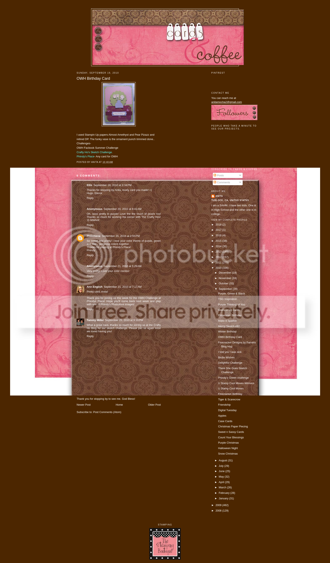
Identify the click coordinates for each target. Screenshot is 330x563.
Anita (219, 196)
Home (119, 404)
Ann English (94, 286)
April (222, 482)
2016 (219, 235)
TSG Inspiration (227, 299)
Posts (219, 175)
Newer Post (83, 404)
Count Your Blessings (231, 437)
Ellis (89, 185)
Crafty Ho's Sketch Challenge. (95, 152)
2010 (219, 267)
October (224, 283)
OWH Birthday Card (93, 78)
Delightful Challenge (230, 362)
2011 (219, 262)
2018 (219, 224)
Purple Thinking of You (231, 304)
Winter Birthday (227, 331)
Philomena (93, 236)
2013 (219, 251)
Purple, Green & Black (231, 293)
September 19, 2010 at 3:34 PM (112, 185)
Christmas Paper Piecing (233, 426)
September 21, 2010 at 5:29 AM (122, 266)
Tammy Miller (95, 320)
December (225, 272)
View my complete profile (229, 220)
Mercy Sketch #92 (229, 326)
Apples (222, 415)
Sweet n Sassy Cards (231, 431)
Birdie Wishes (226, 357)
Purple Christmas (228, 442)
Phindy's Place (85, 156)
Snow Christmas (228, 453)
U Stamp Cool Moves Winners (236, 383)
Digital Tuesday (227, 410)
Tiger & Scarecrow (229, 399)
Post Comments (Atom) (107, 412)
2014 (219, 246)
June (222, 471)
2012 (219, 257)
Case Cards (225, 421)
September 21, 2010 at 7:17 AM (123, 286)
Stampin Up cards (229, 310)
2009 (219, 505)
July (221, 465)
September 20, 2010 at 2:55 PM (121, 236)
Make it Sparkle (227, 320)
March (223, 487)
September (226, 288)
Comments (222, 182)
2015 (219, 240)
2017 (219, 229)
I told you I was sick (230, 352)
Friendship (224, 404)
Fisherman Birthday (230, 315)
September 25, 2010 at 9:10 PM (124, 320)
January (224, 498)
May (222, 476)
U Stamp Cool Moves (231, 388)
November (225, 278)
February (224, 492)
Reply (90, 198)
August (223, 460)
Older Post (154, 404)
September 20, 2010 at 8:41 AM (122, 209)
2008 (219, 510)
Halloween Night (228, 448)
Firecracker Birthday (230, 394)
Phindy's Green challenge (233, 377)
